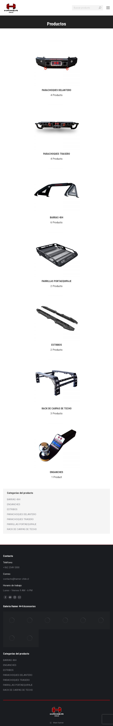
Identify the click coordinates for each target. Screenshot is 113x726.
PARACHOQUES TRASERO (56, 156)
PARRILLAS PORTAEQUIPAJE (56, 284)
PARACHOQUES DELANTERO (56, 93)
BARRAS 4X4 (56, 220)
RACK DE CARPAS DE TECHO (56, 411)
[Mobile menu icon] (108, 8)
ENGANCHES (56, 475)
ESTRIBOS (56, 347)
